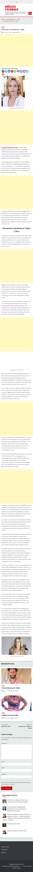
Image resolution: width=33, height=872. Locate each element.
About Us (3, 852)
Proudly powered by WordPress (11, 866)
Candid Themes (16, 868)
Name (3, 761)
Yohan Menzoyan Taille (11, 688)
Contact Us (4, 849)
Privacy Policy (5, 847)
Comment (4, 743)
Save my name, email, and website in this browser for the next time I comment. (16, 783)
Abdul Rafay (17, 32)
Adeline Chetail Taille (10, 715)
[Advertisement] (16, 50)
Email (3, 768)
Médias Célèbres (11, 8)
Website (3, 774)
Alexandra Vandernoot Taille (9, 147)
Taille (3, 27)
